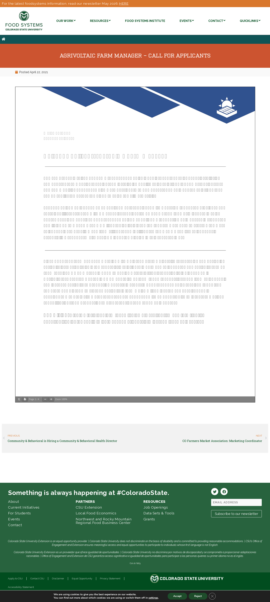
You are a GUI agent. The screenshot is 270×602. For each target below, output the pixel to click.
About (13, 501)
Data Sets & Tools (159, 513)
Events (14, 519)
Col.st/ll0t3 (135, 563)
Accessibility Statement (21, 587)
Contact (15, 525)
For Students (19, 513)
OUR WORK (66, 20)
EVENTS (187, 20)
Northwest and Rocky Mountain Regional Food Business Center (103, 521)
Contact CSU (37, 578)
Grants (149, 519)
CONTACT (216, 20)
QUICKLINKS (250, 20)
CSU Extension (89, 507)
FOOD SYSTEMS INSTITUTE (145, 21)
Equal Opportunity (82, 578)
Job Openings (155, 507)
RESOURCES (100, 20)
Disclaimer (58, 578)
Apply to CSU (15, 578)
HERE (123, 3)
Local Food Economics (96, 513)
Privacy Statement (110, 578)
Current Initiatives (24, 507)
